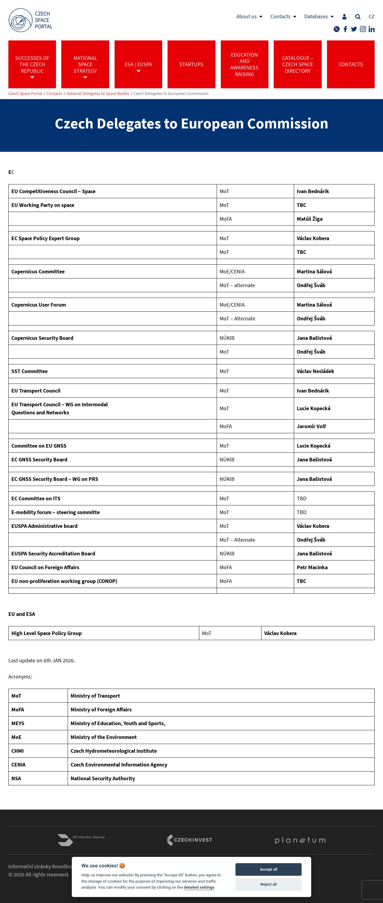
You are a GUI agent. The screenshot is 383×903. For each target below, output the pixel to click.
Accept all (268, 869)
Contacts (280, 16)
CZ (372, 16)
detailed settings (199, 887)
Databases (316, 16)
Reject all (269, 884)
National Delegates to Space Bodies (97, 93)
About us (246, 16)
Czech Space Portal (25, 93)
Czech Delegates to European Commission (171, 93)
